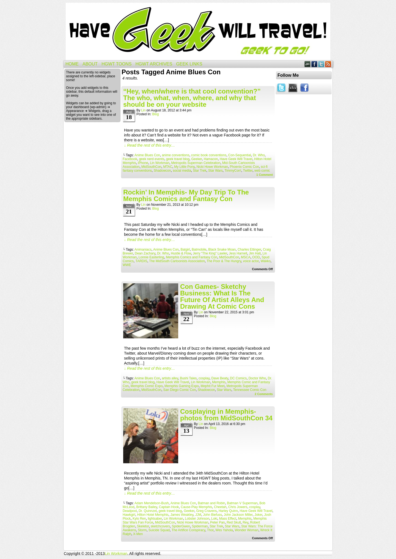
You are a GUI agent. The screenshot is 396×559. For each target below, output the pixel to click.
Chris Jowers (237, 507)
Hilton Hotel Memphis (153, 515)
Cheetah (220, 507)
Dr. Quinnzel (148, 511)
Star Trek (200, 170)
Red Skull (234, 522)
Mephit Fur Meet (212, 386)
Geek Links (189, 64)
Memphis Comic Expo (147, 386)
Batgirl (185, 249)
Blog (155, 114)
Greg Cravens (206, 511)
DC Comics (238, 378)
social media (182, 170)
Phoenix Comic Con (244, 167)
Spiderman (200, 526)
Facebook (314, 64)
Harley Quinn (228, 511)
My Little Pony (184, 167)
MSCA (246, 257)
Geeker (196, 159)
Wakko (266, 261)
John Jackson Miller (238, 515)
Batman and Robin (211, 503)
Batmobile (199, 249)
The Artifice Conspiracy (188, 530)
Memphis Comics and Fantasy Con (191, 257)
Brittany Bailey (146, 507)
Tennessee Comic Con (249, 390)
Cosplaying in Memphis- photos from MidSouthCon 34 (226, 415)
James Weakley (181, 515)
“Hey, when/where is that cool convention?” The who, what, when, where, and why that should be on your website (192, 97)
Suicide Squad (159, 530)
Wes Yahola (224, 530)
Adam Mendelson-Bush (151, 503)
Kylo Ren (139, 518)
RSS (328, 64)
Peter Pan (217, 522)
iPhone (143, 163)
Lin (143, 110)
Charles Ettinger (249, 249)
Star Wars (215, 170)
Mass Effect (227, 518)
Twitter (321, 64)
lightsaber (155, 518)
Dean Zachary (145, 253)
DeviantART (307, 64)
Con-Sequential (239, 155)
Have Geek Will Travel (198, 31)
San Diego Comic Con (179, 390)
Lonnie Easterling (151, 257)
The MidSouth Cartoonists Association (177, 261)
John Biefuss (212, 515)
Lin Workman (159, 163)
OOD (256, 257)
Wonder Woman (246, 530)
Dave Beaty (219, 378)
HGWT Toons (116, 64)
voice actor (251, 261)
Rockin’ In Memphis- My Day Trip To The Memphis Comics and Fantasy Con (186, 195)
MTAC (167, 167)
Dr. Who (259, 155)
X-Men (138, 534)
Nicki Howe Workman (212, 167)
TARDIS (141, 261)
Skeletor (143, 526)
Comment (264, 174)
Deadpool (130, 511)
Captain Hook (169, 507)
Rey (245, 522)
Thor (210, 530)
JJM (198, 515)
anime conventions (175, 155)
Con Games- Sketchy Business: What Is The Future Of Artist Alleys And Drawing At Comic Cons (222, 296)
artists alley (170, 378)
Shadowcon (162, 170)
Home (72, 64)
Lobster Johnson (197, 518)
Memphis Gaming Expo (181, 386)
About (90, 64)
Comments (264, 394)
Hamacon (211, 159)
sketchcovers (160, 526)
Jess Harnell (238, 253)
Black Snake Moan (222, 249)
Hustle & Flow (181, 253)
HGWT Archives (153, 64)
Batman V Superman (242, 503)
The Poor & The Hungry (224, 261)
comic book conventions (208, 155)
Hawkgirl (129, 515)
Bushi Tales (188, 378)
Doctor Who (257, 378)
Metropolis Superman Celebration (196, 163)
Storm (142, 530)
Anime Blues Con (147, 155)
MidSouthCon (151, 167)
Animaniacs (143, 249)
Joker (258, 515)
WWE (127, 265)
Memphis (219, 382)
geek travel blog (177, 159)
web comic (262, 170)
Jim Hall (255, 253)
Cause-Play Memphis (196, 507)
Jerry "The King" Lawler (210, 253)
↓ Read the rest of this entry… (149, 145)
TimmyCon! (232, 170)
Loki (214, 518)
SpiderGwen (181, 526)
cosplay (204, 378)
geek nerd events (151, 159)
